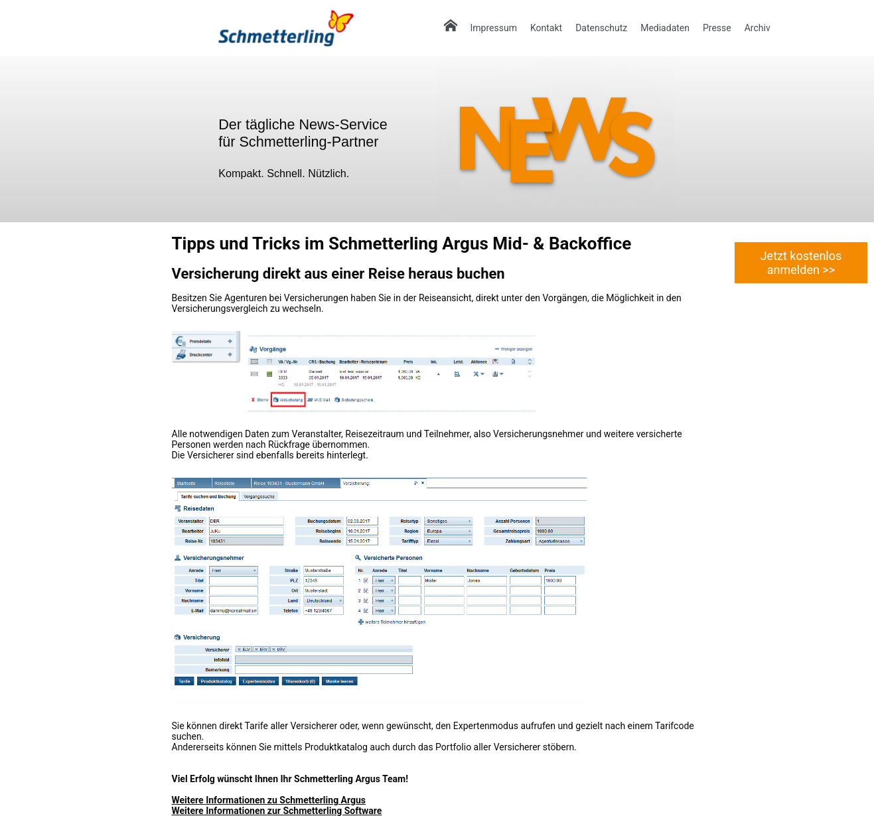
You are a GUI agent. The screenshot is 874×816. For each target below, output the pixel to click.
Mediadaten (665, 28)
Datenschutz (601, 28)
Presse (717, 28)
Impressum (494, 28)
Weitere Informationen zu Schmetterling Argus (269, 800)
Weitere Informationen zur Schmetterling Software (277, 810)
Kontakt (546, 28)
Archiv (757, 28)
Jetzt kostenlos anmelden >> (801, 263)
